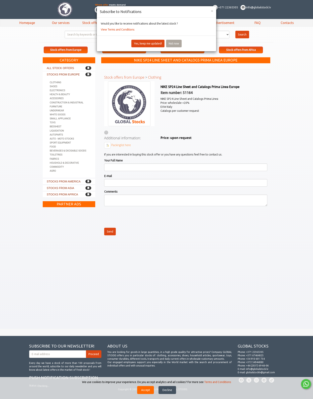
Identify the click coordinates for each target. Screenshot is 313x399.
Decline (167, 390)
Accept (145, 390)
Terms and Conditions (217, 382)
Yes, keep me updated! (148, 43)
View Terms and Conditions (118, 29)
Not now (174, 43)
